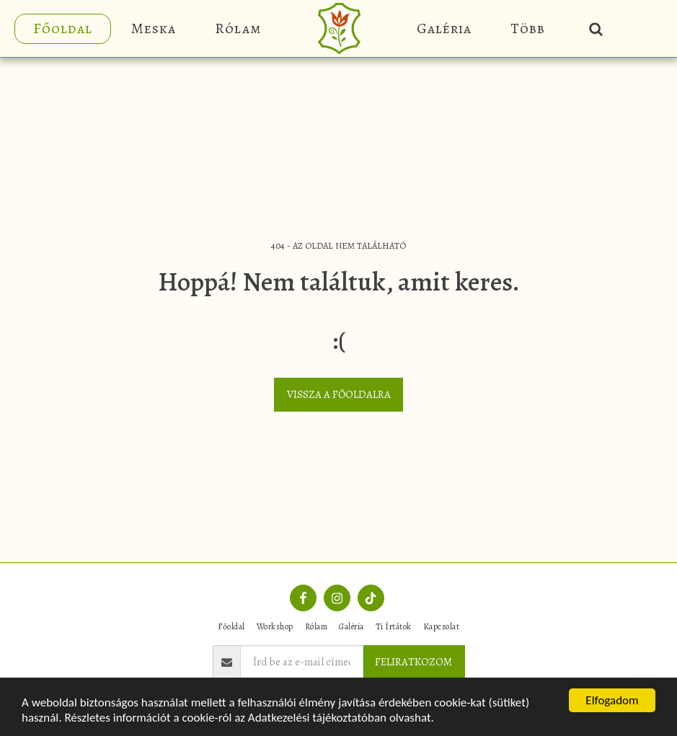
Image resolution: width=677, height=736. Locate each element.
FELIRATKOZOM (413, 662)
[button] (596, 28)
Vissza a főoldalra (339, 394)
